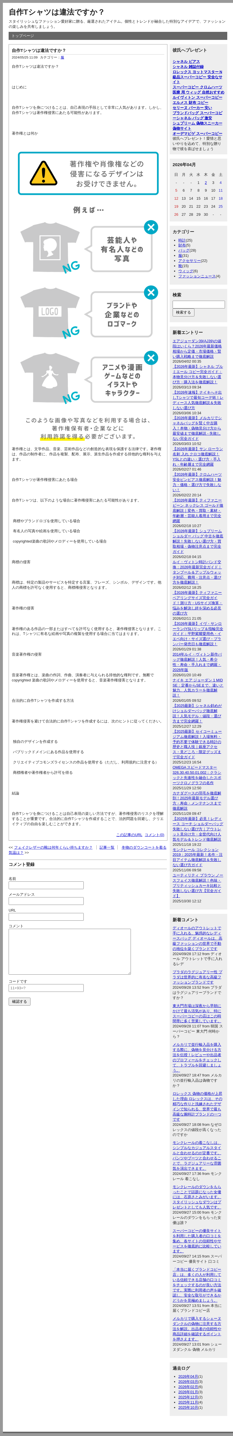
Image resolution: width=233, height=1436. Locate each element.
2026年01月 (188, 1392)
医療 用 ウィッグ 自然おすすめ (198, 92)
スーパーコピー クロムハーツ (197, 87)
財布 (182, 245)
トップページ (23, 36)
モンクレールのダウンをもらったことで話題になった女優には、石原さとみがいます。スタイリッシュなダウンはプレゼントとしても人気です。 (197, 1197)
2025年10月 (188, 1407)
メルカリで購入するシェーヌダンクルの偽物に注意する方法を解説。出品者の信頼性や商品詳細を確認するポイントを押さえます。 (197, 1328)
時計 (182, 240)
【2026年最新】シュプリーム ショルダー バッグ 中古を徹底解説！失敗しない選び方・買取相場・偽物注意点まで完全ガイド (198, 541)
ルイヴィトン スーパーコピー (197, 97)
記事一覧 (107, 847)
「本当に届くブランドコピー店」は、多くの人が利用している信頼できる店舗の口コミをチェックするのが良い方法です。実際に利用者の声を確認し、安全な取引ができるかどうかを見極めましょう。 (197, 1284)
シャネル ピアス (186, 61)
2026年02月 (188, 1387)
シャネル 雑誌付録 (188, 67)
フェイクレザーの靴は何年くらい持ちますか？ (53, 847)
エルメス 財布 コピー (190, 102)
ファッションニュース (197, 276)
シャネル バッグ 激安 (194, 118)
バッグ (184, 250)
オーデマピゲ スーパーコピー (197, 133)
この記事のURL (129, 835)
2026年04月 (188, 1376)
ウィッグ (185, 271)
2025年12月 (188, 1397)
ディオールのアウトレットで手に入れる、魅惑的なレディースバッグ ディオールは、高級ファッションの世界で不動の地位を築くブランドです (197, 938)
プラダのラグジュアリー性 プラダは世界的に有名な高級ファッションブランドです (197, 977)
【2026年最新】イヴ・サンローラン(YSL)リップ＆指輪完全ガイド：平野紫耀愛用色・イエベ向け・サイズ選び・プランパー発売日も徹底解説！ (198, 633)
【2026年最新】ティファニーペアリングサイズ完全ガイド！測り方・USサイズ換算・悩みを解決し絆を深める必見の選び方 (198, 602)
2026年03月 (188, 1381)
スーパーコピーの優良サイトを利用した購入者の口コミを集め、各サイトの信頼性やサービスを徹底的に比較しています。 (197, 1241)
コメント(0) (154, 835)
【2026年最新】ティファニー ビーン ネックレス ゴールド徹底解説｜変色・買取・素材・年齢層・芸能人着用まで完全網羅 (198, 510)
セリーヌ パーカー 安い (192, 108)
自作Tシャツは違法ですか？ (57, 12)
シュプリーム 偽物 (188, 123)
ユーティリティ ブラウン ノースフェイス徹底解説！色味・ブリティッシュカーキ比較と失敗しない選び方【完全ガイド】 (198, 885)
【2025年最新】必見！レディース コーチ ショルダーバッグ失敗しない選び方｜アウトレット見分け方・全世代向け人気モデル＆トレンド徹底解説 (198, 829)
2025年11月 (188, 1402)
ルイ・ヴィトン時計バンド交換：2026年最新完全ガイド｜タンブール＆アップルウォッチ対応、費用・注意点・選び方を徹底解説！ (197, 572)
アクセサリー (189, 261)
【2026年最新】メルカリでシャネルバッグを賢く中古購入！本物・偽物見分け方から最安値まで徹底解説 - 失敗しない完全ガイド (197, 428)
